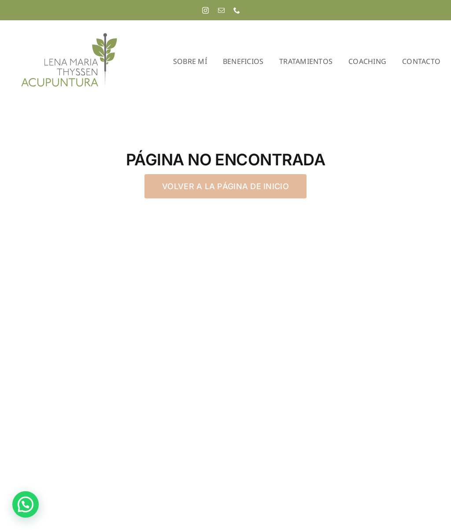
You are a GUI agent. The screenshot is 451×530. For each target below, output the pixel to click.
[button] (25, 504)
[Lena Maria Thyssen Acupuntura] (69, 35)
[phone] (236, 10)
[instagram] (205, 10)
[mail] (221, 10)
